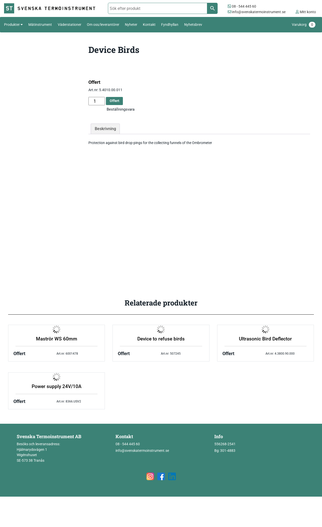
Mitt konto (306, 12)
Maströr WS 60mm (56, 339)
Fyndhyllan (169, 25)
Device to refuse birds (161, 339)
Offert (114, 101)
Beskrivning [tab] (105, 128)
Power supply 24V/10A (57, 386)
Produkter (12, 25)
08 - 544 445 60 (242, 6)
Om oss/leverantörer (103, 25)
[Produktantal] (96, 101)
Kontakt (149, 25)
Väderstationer (69, 25)
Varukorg (303, 25)
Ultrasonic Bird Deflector (265, 339)
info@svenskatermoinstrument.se (257, 12)
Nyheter (131, 25)
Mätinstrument (40, 25)
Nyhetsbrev (193, 25)
